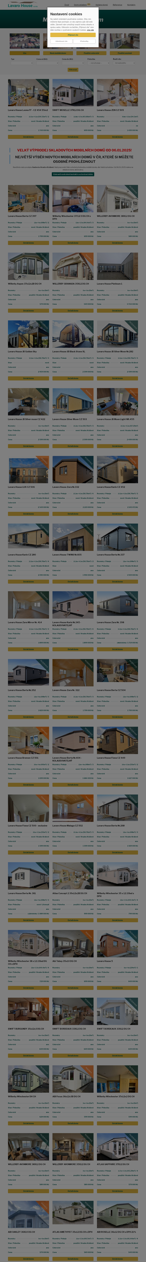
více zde (90, 30)
